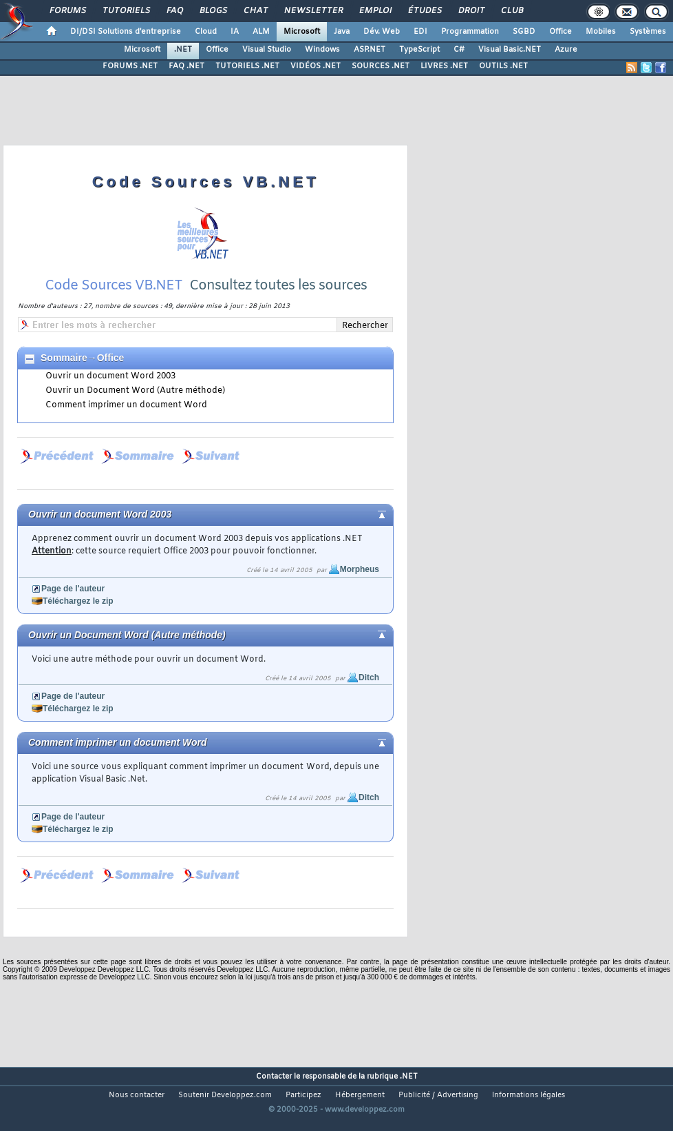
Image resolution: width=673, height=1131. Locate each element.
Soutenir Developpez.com (225, 1095)
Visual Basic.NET (509, 49)
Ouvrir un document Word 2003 (110, 376)
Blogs (212, 11)
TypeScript (419, 49)
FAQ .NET (186, 66)
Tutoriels (125, 11)
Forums (67, 11)
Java (342, 32)
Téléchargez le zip (78, 601)
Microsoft (302, 32)
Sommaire (64, 357)
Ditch (369, 677)
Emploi (374, 11)
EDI (420, 32)
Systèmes (648, 32)
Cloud (206, 32)
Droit (470, 11)
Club (511, 11)
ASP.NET (369, 49)
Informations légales (528, 1095)
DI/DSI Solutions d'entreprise (125, 32)
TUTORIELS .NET (247, 66)
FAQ (174, 11)
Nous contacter (136, 1095)
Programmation (470, 32)
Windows (322, 49)
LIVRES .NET (444, 66)
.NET (183, 49)
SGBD (524, 32)
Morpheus (359, 569)
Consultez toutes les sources (278, 285)
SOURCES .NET (380, 66)
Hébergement (360, 1095)
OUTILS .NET (503, 66)
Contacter (274, 1076)
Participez (303, 1095)
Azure (566, 49)
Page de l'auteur (73, 588)
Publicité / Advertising (438, 1095)
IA (235, 32)
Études (424, 11)
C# (458, 49)
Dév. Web (381, 32)
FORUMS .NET (130, 66)
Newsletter (312, 11)
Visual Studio (266, 49)
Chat (255, 11)
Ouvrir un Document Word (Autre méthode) (135, 390)
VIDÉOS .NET (315, 66)
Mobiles (601, 32)
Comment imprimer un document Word (126, 405)
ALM (261, 32)
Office (560, 32)
